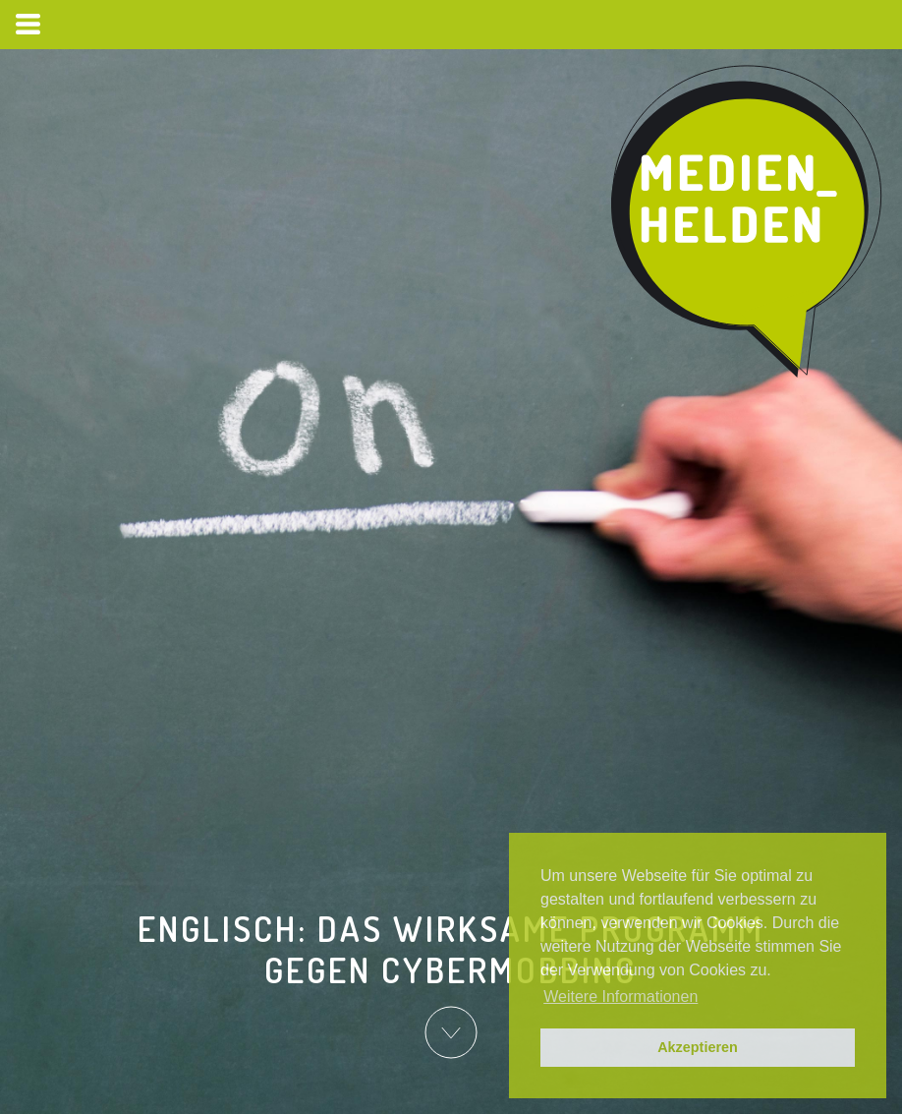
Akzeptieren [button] (697, 1047)
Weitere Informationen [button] (620, 996)
